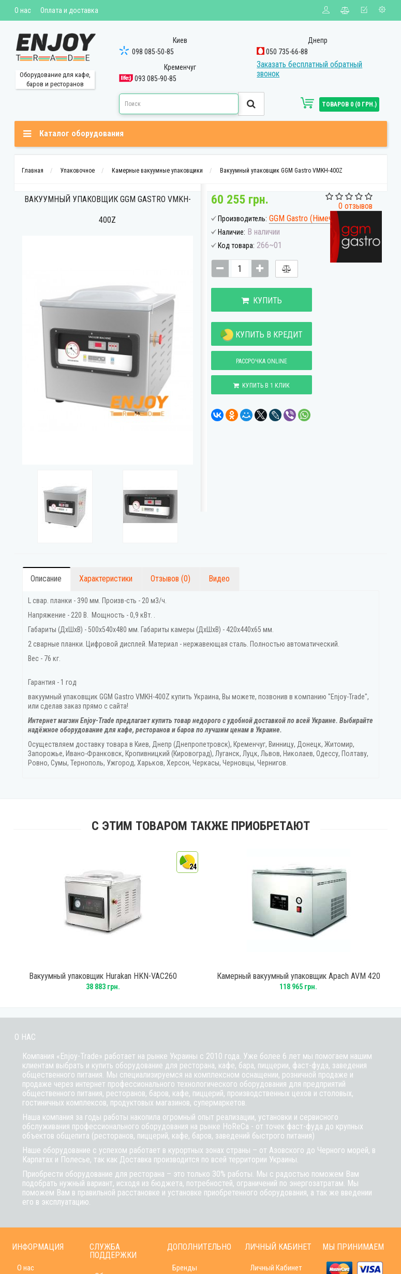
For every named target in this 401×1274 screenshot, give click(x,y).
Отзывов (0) (170, 579)
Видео (219, 579)
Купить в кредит (262, 335)
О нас (22, 10)
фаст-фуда (310, 1065)
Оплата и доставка (69, 10)
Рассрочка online (262, 361)
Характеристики (105, 579)
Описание (46, 579)
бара (246, 1065)
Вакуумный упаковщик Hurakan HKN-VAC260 (103, 976)
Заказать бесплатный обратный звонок (309, 69)
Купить (262, 300)
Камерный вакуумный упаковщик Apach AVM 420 (298, 976)
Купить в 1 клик (262, 385)
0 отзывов (355, 206)
